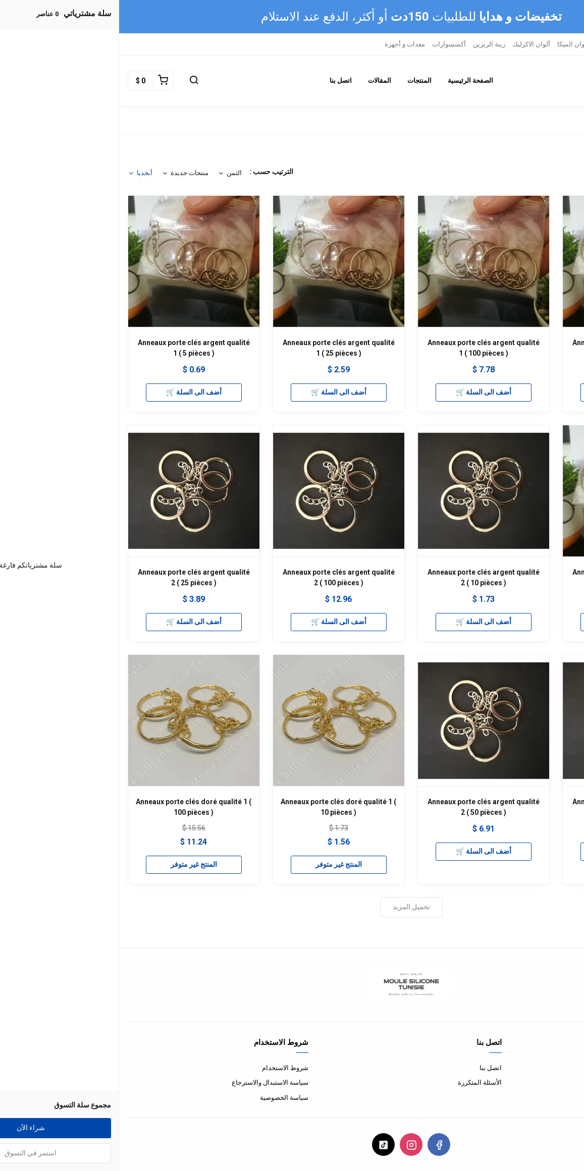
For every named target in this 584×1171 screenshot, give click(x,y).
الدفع (569, 1082)
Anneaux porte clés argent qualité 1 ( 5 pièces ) (75, 348)
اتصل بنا (221, 80)
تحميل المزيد (292, 907)
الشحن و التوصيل (552, 1097)
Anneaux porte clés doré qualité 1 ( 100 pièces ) (74, 807)
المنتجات (300, 80)
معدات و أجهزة (286, 44)
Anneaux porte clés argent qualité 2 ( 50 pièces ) (364, 807)
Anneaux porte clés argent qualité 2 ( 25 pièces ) (75, 577)
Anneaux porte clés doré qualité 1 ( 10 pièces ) (219, 807)
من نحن (565, 1068)
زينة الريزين (370, 44)
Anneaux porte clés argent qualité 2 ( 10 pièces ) (364, 577)
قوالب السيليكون (548, 44)
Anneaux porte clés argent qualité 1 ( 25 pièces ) (220, 348)
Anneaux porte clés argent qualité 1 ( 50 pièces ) (509, 577)
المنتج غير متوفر (219, 864)
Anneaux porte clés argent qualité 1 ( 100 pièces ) (364, 348)
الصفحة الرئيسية (351, 80)
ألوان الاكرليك (412, 44)
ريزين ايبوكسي (497, 44)
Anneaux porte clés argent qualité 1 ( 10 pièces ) (509, 348)
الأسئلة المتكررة (361, 1082)
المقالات (260, 80)
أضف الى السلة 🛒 (509, 392)
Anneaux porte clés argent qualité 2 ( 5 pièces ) (509, 807)
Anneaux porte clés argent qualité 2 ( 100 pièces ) (220, 577)
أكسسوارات (330, 44)
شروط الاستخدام (166, 1068)
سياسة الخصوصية (165, 1097)
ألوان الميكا (454, 44)
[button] (75, 81)
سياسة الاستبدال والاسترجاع (151, 1082)
